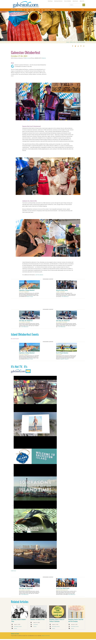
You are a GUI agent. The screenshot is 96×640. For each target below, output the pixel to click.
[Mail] (83, 46)
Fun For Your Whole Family (62, 588)
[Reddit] (78, 46)
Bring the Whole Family (62, 290)
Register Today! (64, 359)
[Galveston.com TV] (21, 369)
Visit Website (64, 296)
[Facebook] (72, 46)
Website (44, 58)
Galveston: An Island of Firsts (37, 619)
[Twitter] (75, 46)
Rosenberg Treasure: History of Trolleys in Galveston (56, 620)
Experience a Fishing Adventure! (27, 290)
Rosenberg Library (18, 626)
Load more (13, 570)
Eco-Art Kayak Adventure (62, 353)
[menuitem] (50, 1)
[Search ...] (75, 5)
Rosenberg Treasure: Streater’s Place (18, 620)
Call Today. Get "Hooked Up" (26, 320)
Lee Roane (36, 624)
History (15, 628)
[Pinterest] (81, 46)
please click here (46, 635)
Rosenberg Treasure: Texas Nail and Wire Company (75, 620)
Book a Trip (30, 296)
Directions (27, 58)
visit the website (39, 274)
